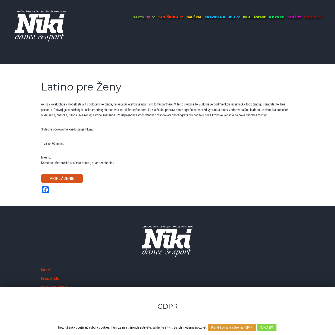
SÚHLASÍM (266, 327)
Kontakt (312, 17)
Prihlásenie (254, 17)
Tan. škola (168, 17)
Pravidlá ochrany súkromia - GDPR (231, 327)
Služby (294, 17)
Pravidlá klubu (219, 17)
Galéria (193, 17)
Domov (46, 270)
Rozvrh (276, 17)
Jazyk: (141, 17)
